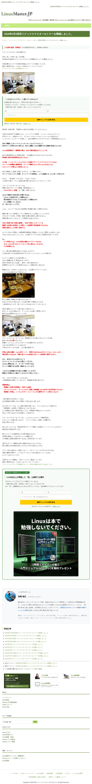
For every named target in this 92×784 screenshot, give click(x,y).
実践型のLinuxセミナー (68, 607)
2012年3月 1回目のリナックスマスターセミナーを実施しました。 (27, 656)
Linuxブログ (6, 732)
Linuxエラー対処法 (8, 739)
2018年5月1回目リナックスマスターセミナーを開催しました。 (37, 663)
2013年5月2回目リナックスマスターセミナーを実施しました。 (26, 638)
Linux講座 (5, 760)
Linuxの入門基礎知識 (9, 702)
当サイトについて (35, 20)
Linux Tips (5, 707)
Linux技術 (5, 700)
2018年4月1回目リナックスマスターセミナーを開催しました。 (37, 666)
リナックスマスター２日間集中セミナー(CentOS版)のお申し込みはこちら (27, 464)
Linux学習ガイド (7, 735)
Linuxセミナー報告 (31, 40)
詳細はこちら (27, 123)
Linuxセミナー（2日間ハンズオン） (14, 758)
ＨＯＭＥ (4, 40)
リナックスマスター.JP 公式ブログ (16, 40)
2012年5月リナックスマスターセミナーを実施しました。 (24, 647)
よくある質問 (78, 773)
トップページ (6, 697)
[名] (67, 111)
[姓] (25, 111)
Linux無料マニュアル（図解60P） (13, 756)
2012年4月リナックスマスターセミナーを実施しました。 (24, 650)
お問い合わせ (85, 20)
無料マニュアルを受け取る (46, 120)
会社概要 (45, 20)
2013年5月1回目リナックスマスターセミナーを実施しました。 (26, 641)
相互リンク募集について (57, 777)
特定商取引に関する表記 (37, 777)
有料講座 (59, 773)
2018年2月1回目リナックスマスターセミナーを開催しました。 (26, 636)
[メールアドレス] (46, 115)
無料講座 (50, 773)
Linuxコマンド (7, 704)
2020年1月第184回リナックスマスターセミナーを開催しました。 (27, 633)
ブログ (68, 773)
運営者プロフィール (56, 20)
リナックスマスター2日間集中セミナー (15, 68)
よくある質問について (72, 20)
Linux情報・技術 (7, 737)
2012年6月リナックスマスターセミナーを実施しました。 (24, 644)
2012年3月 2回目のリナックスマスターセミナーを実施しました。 (27, 653)
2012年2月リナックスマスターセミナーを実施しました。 (24, 659)
